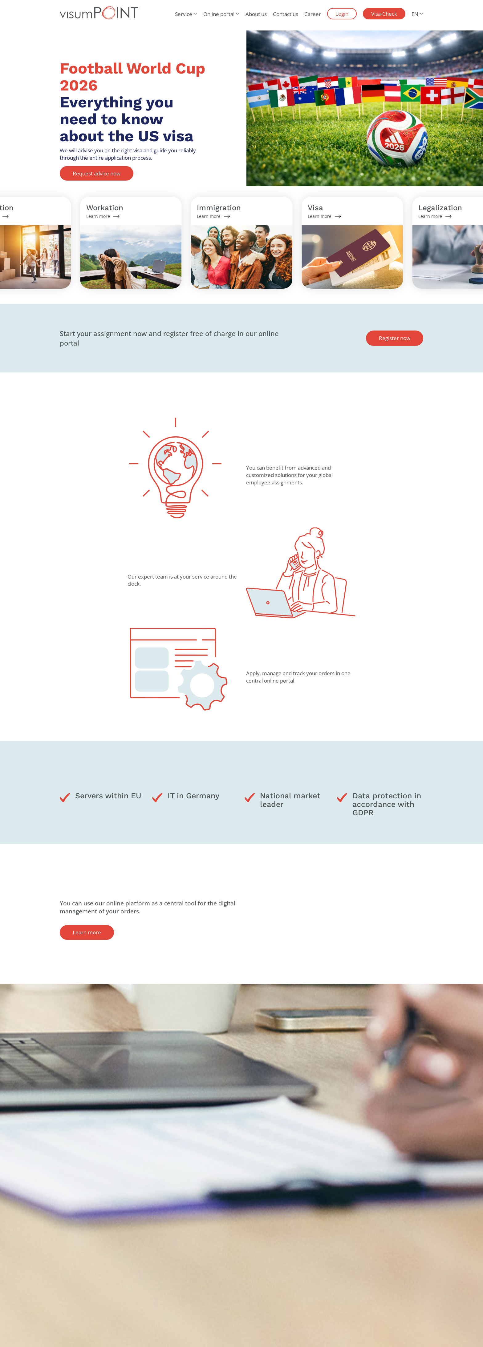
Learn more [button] (87, 932)
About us (256, 14)
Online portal (218, 14)
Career (312, 14)
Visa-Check (384, 13)
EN (415, 14)
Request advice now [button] (96, 173)
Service (183, 14)
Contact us (285, 14)
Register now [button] (394, 338)
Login (341, 13)
